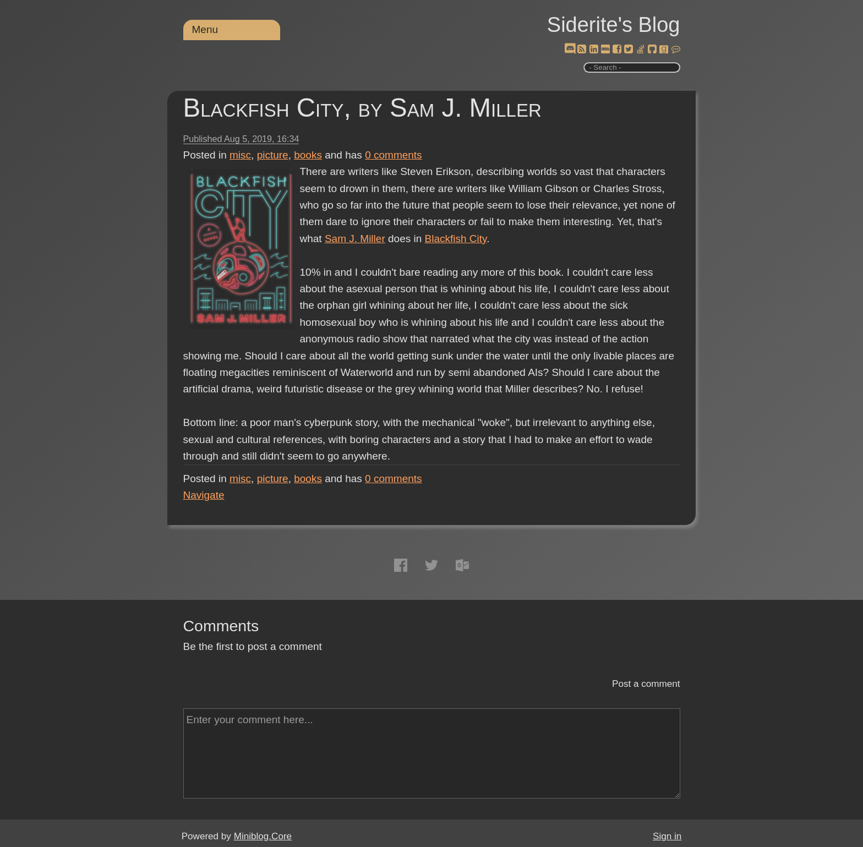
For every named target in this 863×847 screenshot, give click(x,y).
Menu (205, 29)
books (308, 155)
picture (272, 155)
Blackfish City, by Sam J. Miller (362, 107)
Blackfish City (456, 238)
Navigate (204, 495)
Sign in (667, 836)
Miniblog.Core (263, 836)
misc (240, 155)
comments (393, 155)
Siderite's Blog (613, 24)
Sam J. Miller (355, 238)
